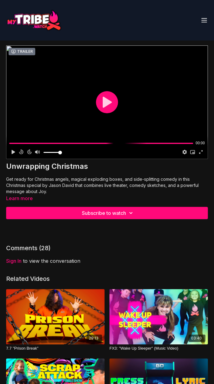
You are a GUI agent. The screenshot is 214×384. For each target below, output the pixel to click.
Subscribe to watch (108, 213)
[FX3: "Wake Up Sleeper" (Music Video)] (158, 348)
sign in (13, 261)
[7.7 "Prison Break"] (55, 348)
